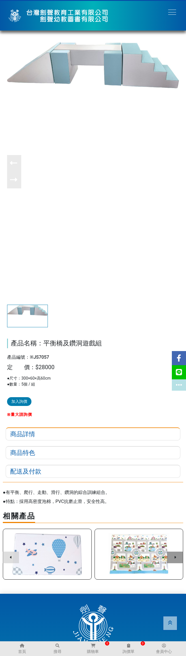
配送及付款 (25, 471)
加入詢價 (19, 401)
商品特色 (22, 452)
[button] (14, 163)
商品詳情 (22, 434)
